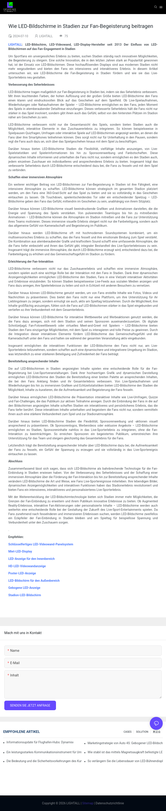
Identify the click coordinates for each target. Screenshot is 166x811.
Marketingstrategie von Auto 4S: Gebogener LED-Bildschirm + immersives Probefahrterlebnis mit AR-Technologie (125, 743)
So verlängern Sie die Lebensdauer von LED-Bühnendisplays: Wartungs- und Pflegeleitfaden (125, 761)
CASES (128, 731)
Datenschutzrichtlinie (109, 803)
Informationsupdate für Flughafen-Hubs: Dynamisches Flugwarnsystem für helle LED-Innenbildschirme (39, 742)
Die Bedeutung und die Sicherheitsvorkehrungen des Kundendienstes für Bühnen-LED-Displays (44, 761)
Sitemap (87, 803)
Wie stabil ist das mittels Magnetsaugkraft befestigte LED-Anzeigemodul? (125, 752)
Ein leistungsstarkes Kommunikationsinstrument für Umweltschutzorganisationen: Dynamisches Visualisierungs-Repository (44, 752)
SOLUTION (142, 731)
